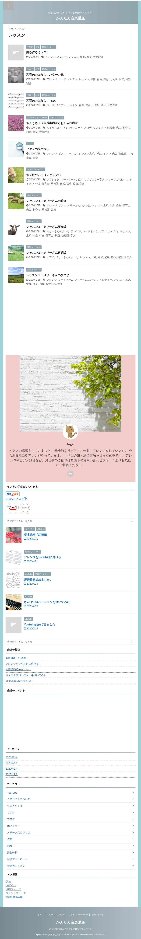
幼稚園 (55, 183)
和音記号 (51, 284)
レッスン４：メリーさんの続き (46, 200)
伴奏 (93, 79)
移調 (113, 257)
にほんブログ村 (17, 498)
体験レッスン (103, 153)
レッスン (73, 57)
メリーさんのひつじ (117, 179)
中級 (35, 235)
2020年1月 (12, 774)
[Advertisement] (69, 331)
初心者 (126, 127)
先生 (115, 79)
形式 (62, 183)
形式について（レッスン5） (44, 175)
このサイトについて (56, 915)
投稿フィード (13, 889)
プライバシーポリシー (78, 915)
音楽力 (128, 257)
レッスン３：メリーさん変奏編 (46, 226)
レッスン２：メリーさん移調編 (46, 252)
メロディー (105, 279)
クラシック (53, 179)
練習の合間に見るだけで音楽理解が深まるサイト (70, 929)
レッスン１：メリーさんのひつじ (47, 275)
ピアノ (62, 153)
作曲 (82, 57)
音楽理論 (98, 57)
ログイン (11, 885)
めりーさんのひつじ (58, 231)
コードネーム (68, 179)
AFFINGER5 (100, 935)
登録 (8, 881)
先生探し (124, 153)
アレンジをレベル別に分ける (42, 557)
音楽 (89, 57)
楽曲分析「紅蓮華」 (37, 534)
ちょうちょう (54, 127)
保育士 (107, 79)
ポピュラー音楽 (95, 179)
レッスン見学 (86, 153)
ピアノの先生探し (37, 149)
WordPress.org (14, 896)
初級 (57, 235)
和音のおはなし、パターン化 (44, 74)
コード (62, 79)
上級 (105, 205)
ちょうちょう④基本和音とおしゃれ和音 (52, 123)
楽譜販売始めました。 (38, 579)
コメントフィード (16, 893)
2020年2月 (12, 768)
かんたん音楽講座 (70, 18)
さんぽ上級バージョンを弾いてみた (47, 602)
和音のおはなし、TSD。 (42, 100)
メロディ (62, 57)
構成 (68, 183)
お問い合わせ (97, 915)
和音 (103, 105)
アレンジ (50, 57)
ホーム (40, 915)
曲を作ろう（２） (37, 52)
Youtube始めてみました (39, 624)
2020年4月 (12, 763)
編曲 (75, 183)
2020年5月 (12, 757)
